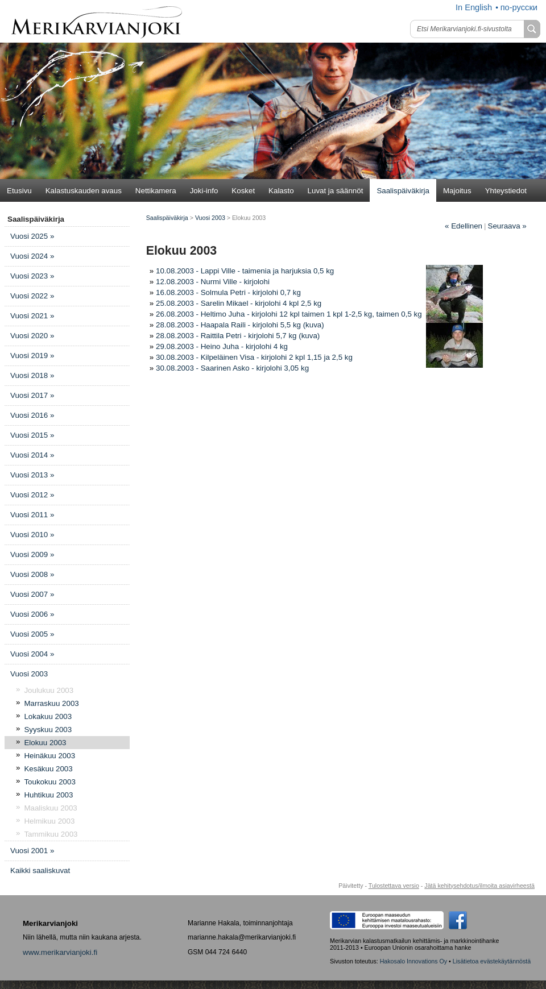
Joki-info (204, 190)
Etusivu (19, 190)
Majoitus (457, 190)
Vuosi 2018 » (32, 375)
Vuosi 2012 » (32, 495)
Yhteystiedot (506, 190)
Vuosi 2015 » (32, 435)
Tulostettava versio (394, 885)
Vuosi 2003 (29, 674)
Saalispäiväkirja (403, 190)
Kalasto (280, 190)
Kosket (243, 190)
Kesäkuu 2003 (48, 768)
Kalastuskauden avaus (84, 190)
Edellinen (463, 226)
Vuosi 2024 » (32, 256)
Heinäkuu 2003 (49, 755)
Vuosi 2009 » (32, 554)
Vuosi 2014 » (32, 455)
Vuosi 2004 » (32, 654)
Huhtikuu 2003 (48, 795)
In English (474, 7)
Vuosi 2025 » (32, 236)
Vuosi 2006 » (32, 614)
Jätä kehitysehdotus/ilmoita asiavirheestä (479, 885)
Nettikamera (155, 190)
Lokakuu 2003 (48, 716)
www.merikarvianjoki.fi (60, 952)
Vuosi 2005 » (32, 634)
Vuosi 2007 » (32, 594)
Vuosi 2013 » (32, 475)
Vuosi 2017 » (32, 395)
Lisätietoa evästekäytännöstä (492, 961)
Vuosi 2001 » (32, 850)
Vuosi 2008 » (32, 574)
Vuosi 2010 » (32, 534)
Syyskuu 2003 (48, 729)
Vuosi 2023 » (32, 276)
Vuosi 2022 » (32, 296)
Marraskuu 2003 (51, 703)
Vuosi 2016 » (32, 415)
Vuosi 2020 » (32, 335)
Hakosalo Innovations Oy (413, 961)
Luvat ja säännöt (335, 190)
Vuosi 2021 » (32, 315)
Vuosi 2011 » (32, 514)
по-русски (518, 7)
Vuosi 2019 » (32, 355)
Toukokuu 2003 (49, 782)
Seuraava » (507, 226)
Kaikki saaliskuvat (40, 870)
